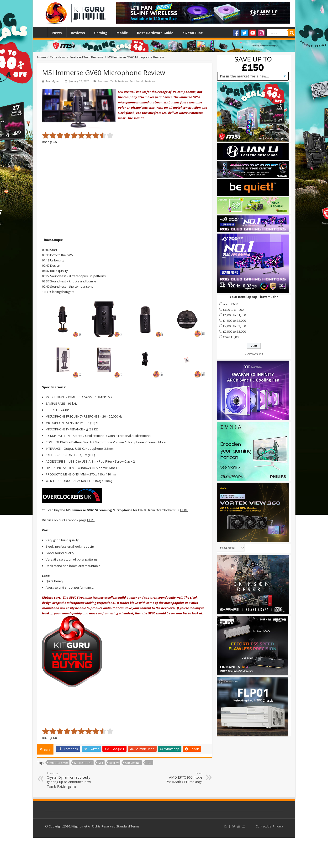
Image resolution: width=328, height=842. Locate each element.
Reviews (78, 33)
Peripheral (136, 81)
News (57, 33)
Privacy (278, 826)
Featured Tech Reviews (86, 57)
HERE (184, 510)
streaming (132, 763)
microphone (83, 763)
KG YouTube (192, 33)
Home (41, 32)
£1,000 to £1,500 (234, 315)
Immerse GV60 (58, 763)
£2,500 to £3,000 (234, 331)
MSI (100, 763)
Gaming (100, 33)
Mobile (122, 33)
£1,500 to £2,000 (234, 320)
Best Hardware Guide (155, 33)
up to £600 (230, 304)
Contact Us (263, 826)
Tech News (58, 57)
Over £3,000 (231, 337)
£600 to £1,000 (233, 309)
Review (114, 763)
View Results (254, 354)
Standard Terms (128, 826)
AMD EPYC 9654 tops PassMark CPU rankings (177, 777)
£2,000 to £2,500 (234, 326)
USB (149, 763)
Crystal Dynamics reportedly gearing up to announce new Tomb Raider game (71, 780)
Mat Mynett (53, 81)
